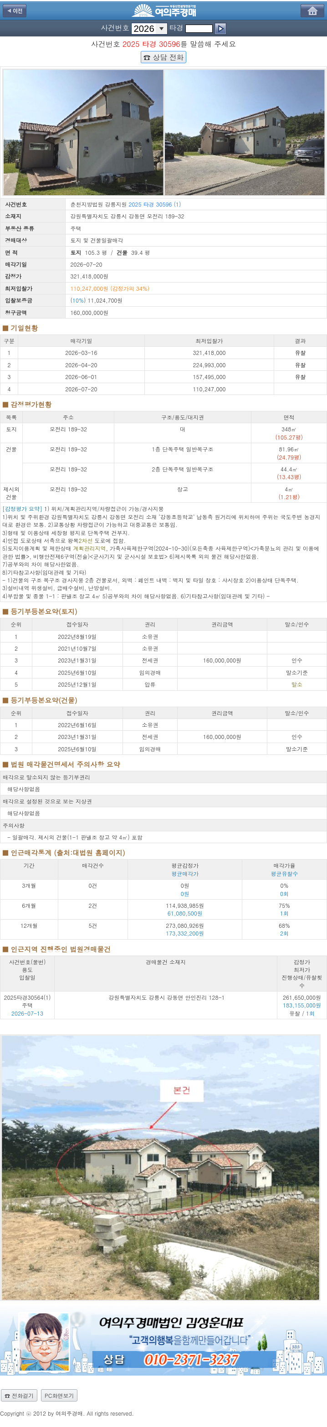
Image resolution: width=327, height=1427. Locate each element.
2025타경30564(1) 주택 (27, 1001)
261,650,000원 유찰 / (302, 1005)
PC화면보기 (59, 1395)
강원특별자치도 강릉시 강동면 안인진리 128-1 (166, 997)
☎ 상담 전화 (163, 57)
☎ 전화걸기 (19, 1395)
